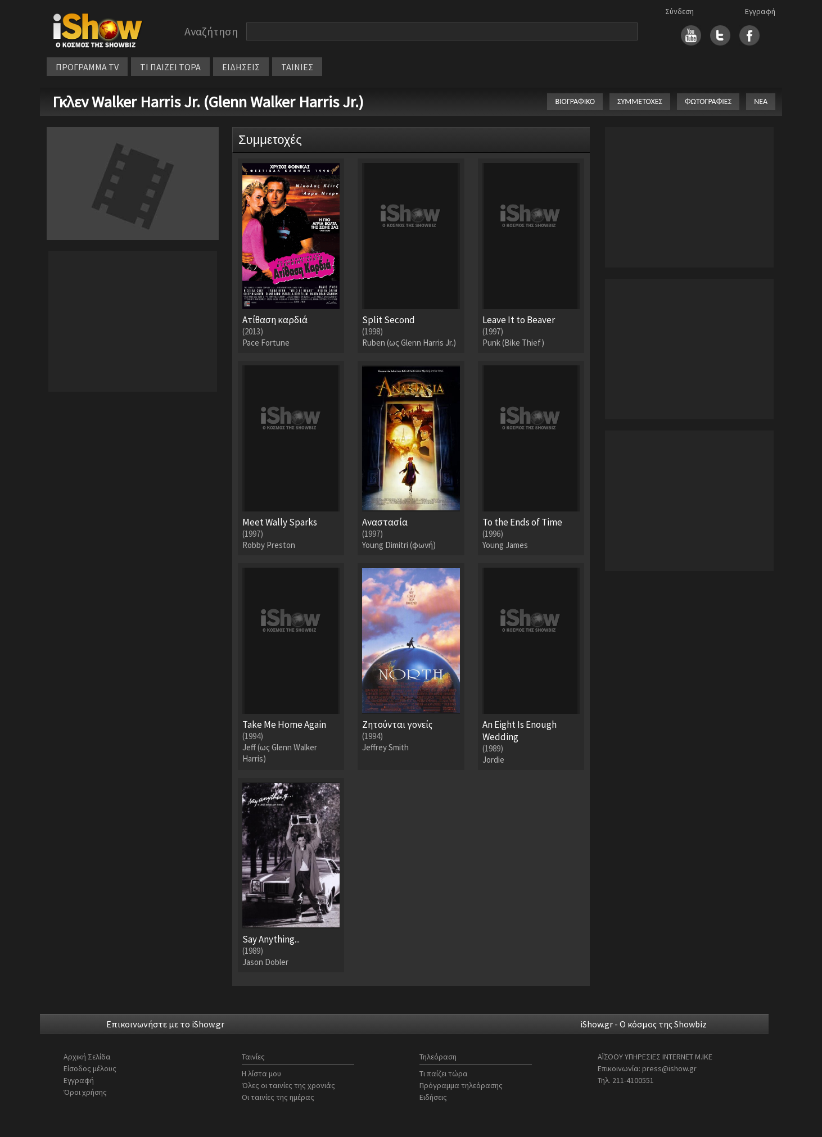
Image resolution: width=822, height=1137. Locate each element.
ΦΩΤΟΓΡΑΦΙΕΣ (708, 101)
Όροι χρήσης (85, 1092)
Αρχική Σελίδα (87, 1057)
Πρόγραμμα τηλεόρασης (461, 1085)
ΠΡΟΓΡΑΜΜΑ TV (87, 67)
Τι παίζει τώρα (443, 1073)
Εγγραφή (760, 11)
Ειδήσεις (433, 1097)
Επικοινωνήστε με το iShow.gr (165, 1024)
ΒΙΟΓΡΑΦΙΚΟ (575, 101)
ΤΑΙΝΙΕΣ (297, 67)
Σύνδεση (679, 11)
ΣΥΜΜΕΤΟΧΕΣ (639, 101)
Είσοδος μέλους (90, 1068)
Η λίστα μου (261, 1073)
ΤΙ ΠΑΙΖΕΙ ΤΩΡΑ (170, 67)
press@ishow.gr (669, 1068)
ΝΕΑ (760, 101)
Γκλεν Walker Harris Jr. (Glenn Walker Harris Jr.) (208, 102)
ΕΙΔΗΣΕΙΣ (241, 67)
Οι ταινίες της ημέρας (278, 1097)
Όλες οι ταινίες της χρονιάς (288, 1085)
